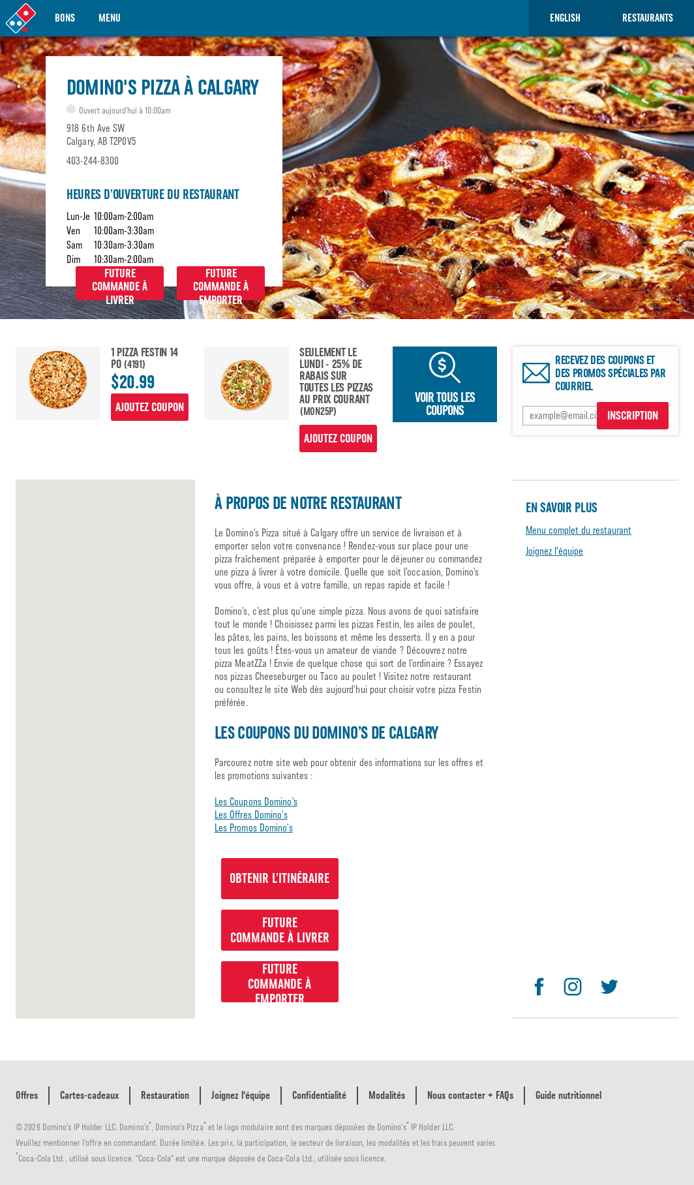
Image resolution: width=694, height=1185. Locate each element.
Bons (65, 18)
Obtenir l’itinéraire (279, 878)
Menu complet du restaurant (578, 530)
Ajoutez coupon (149, 407)
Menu (109, 18)
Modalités (387, 1095)
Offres (27, 1095)
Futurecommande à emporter (221, 283)
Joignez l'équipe (554, 551)
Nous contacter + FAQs (470, 1095)
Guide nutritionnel (568, 1095)
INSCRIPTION (632, 415)
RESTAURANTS (647, 18)
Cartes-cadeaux (89, 1095)
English (565, 18)
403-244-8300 (93, 161)
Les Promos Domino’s (254, 828)
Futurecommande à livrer (119, 283)
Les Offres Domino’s (251, 814)
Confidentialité (319, 1095)
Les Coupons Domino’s (256, 801)
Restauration (165, 1095)
